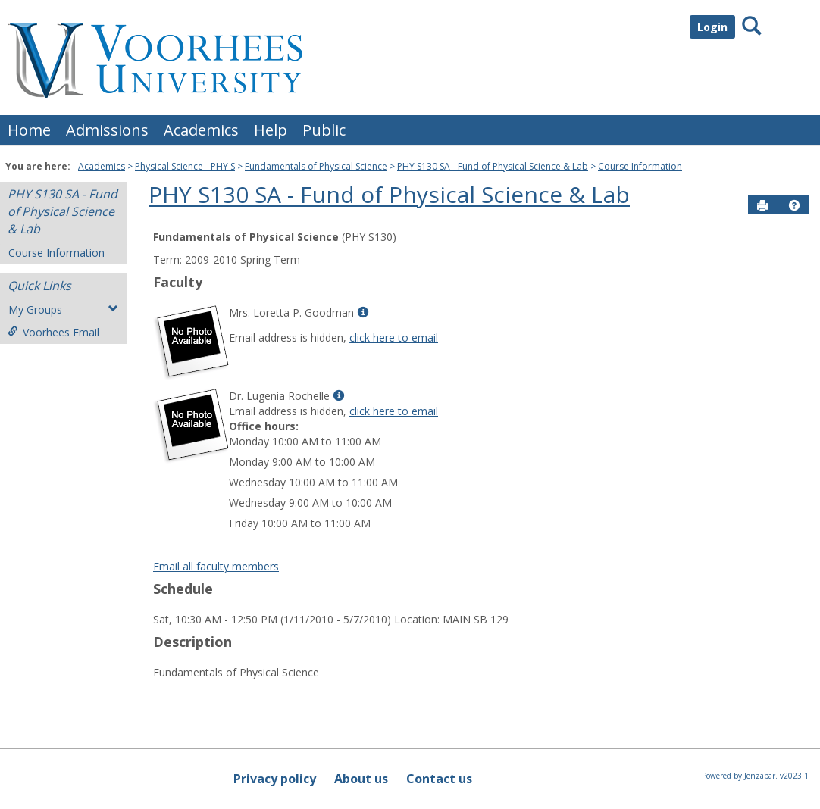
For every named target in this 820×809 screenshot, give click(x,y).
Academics (201, 130)
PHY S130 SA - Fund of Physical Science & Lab (492, 166)
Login (712, 27)
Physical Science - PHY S (185, 166)
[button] (794, 205)
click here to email (393, 337)
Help (270, 130)
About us (361, 778)
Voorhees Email (53, 332)
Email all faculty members (216, 566)
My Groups (63, 309)
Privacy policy (274, 778)
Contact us (439, 778)
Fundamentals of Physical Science (316, 166)
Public (324, 130)
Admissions (107, 130)
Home (29, 130)
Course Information (640, 166)
